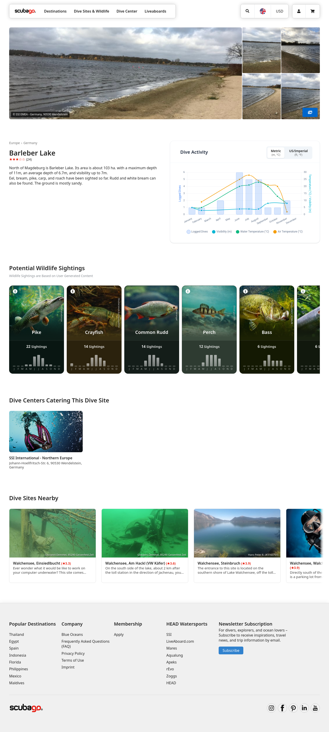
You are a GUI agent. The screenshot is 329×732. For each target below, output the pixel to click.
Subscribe (231, 650)
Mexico (15, 676)
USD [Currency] (279, 11)
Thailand (16, 634)
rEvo (170, 668)
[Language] (262, 11)
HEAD (171, 682)
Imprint (67, 667)
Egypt (14, 641)
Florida (15, 662)
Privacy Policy (73, 653)
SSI (169, 634)
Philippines (18, 668)
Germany (30, 143)
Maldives (16, 682)
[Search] (247, 11)
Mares (171, 648)
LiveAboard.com (180, 641)
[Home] (25, 11)
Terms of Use (72, 660)
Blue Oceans (72, 634)
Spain (14, 648)
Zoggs (171, 676)
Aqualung (174, 655)
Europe (14, 143)
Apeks (171, 662)
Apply (119, 634)
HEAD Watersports (186, 624)
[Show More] (310, 112)
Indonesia (17, 655)
